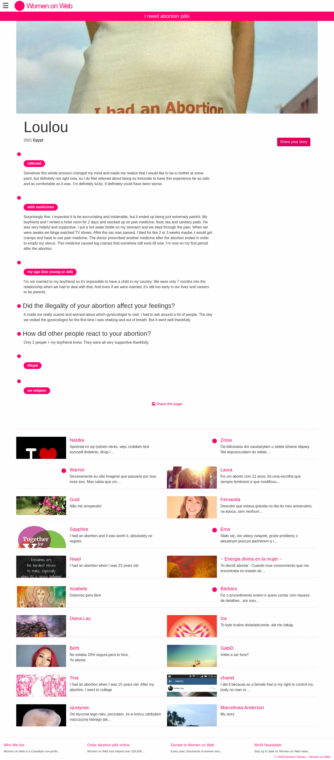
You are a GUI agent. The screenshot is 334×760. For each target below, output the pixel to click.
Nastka (77, 440)
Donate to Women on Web (192, 745)
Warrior (77, 469)
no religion (36, 390)
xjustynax (79, 707)
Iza (224, 618)
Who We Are (14, 745)
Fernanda (231, 499)
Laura (226, 469)
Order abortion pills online (108, 745)
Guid (75, 499)
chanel (227, 677)
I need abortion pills (167, 16)
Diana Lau (80, 618)
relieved (34, 163)
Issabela (78, 588)
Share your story (293, 142)
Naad (75, 558)
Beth (74, 648)
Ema (225, 529)
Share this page (167, 404)
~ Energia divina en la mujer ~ (251, 558)
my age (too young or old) (50, 272)
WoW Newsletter (268, 745)
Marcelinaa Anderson (242, 707)
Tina (74, 677)
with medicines (40, 207)
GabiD (227, 648)
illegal (32, 365)
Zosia (226, 440)
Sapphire (79, 529)
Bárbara (229, 588)
